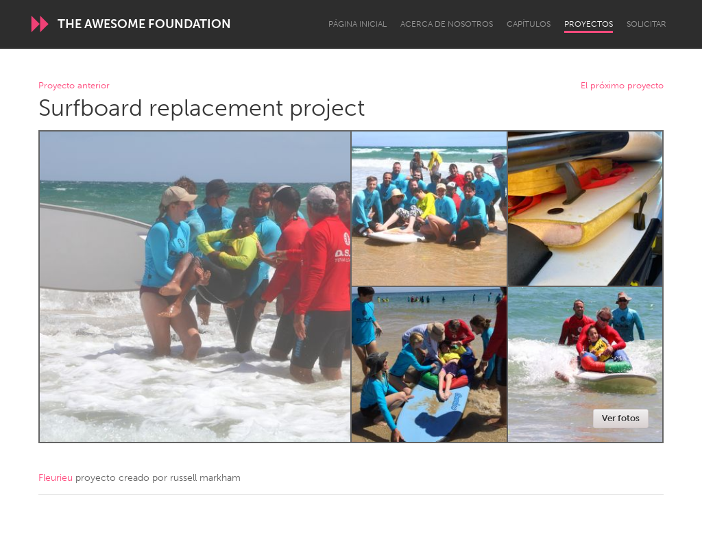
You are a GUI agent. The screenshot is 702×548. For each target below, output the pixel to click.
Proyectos (588, 24)
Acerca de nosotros (446, 24)
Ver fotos (621, 418)
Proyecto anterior (74, 86)
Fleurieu (55, 478)
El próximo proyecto (622, 86)
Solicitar (646, 24)
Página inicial (357, 24)
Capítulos (528, 24)
